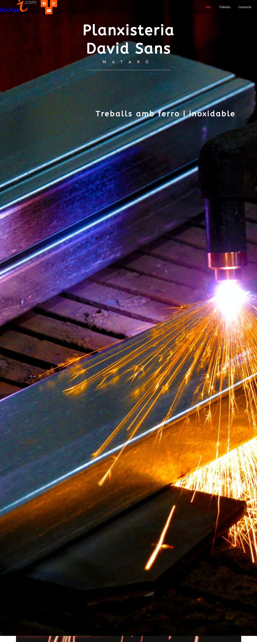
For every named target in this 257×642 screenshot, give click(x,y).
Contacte (244, 7)
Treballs (225, 7)
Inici (208, 7)
